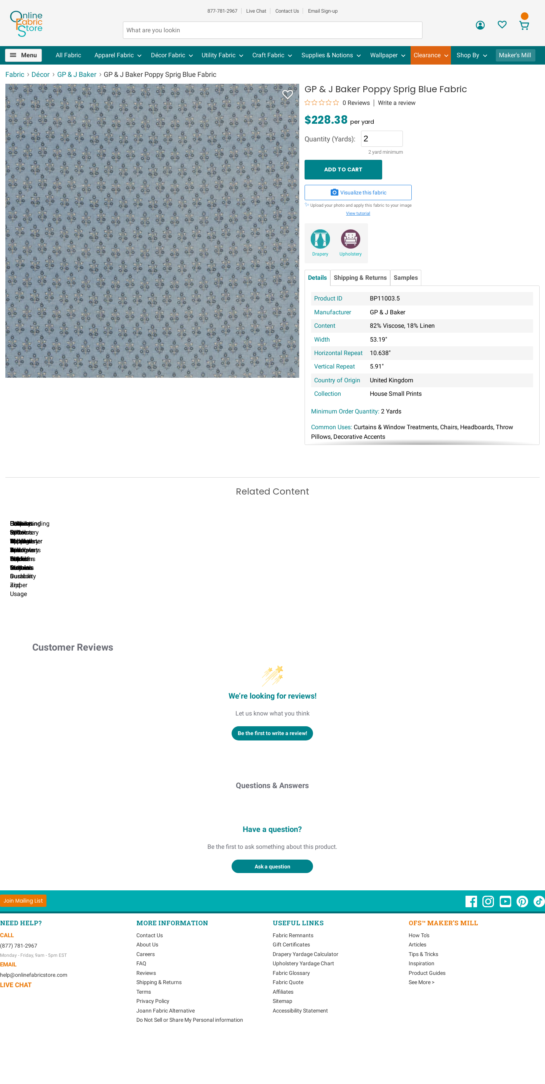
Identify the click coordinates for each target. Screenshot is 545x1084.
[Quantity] (382, 139)
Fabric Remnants (293, 978)
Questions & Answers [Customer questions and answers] (272, 828)
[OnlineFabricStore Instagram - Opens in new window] (488, 948)
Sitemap (282, 1044)
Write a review (397, 103)
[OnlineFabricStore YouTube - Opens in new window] (506, 948)
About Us (147, 987)
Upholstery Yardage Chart (303, 1006)
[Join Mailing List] (23, 943)
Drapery (320, 254)
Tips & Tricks (423, 997)
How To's (419, 978)
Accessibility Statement (300, 1053)
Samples (406, 277)
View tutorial (358, 213)
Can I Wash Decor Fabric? (138, 619)
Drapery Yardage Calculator (305, 997)
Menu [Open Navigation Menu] (29, 55)
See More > (421, 1025)
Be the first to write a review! (272, 775)
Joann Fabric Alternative (165, 1053)
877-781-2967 (222, 11)
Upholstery (351, 254)
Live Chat (256, 11)
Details (317, 277)
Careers (145, 997)
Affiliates (283, 1034)
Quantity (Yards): (330, 139)
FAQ (141, 1006)
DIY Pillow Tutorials (402, 619)
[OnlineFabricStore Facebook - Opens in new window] (471, 948)
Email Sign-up (323, 11)
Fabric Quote (288, 1025)
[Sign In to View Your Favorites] (502, 27)
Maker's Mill (515, 55)
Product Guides (427, 1016)
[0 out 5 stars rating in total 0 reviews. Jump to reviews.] (337, 102)
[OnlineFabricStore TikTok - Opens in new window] (539, 948)
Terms (143, 1034)
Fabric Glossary (291, 1016)
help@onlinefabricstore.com (33, 1017)
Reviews (146, 1016)
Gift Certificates (291, 987)
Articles (417, 987)
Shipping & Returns (360, 277)
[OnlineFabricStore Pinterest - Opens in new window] (523, 948)
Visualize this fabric (358, 192)
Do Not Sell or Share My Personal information (189, 1062)
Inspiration (421, 1006)
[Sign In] (480, 28)
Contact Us (287, 11)
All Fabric (68, 55)
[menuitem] (26, 55)
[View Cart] (524, 26)
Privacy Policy (152, 1044)
